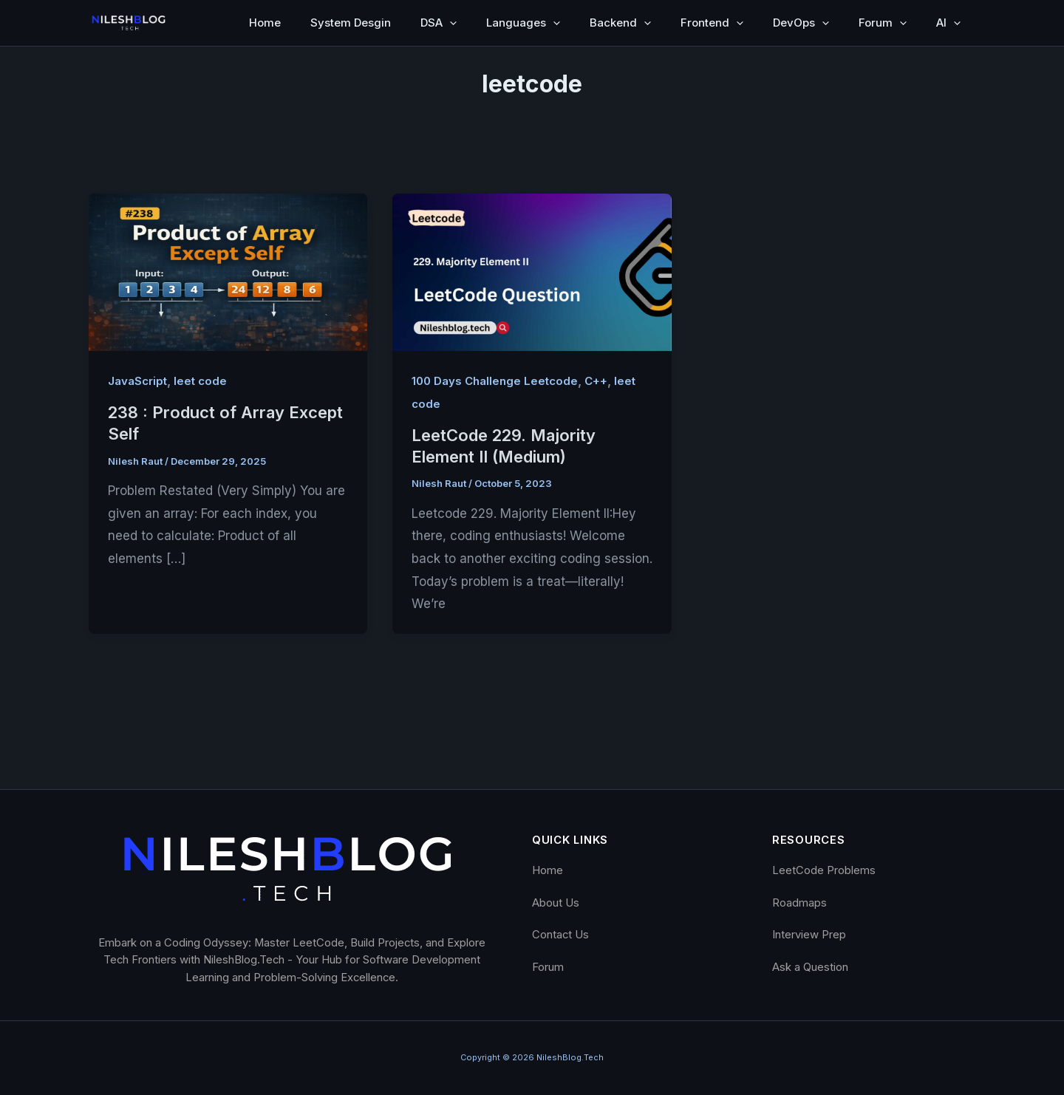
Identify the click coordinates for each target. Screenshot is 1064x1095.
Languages (523, 22)
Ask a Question (810, 967)
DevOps (801, 22)
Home (265, 23)
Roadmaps (799, 903)
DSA (438, 22)
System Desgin (350, 23)
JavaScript (137, 381)
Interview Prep (809, 934)
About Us (555, 903)
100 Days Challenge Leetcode (495, 381)
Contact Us (560, 934)
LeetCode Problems (824, 870)
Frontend (712, 22)
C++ (595, 381)
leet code (200, 381)
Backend (620, 22)
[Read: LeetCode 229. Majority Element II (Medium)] (531, 271)
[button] (450, 22)
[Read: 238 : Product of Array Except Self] (228, 271)
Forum (883, 22)
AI (948, 22)
